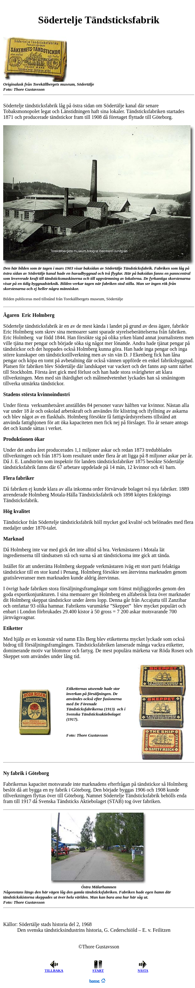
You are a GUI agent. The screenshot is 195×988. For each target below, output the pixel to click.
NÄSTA (143, 970)
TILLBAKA (54, 970)
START (98, 970)
